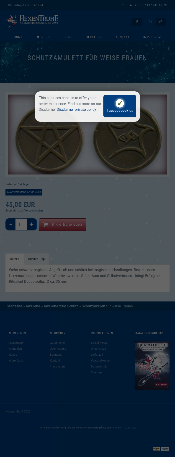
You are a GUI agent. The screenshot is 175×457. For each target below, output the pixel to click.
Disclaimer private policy (76, 109)
